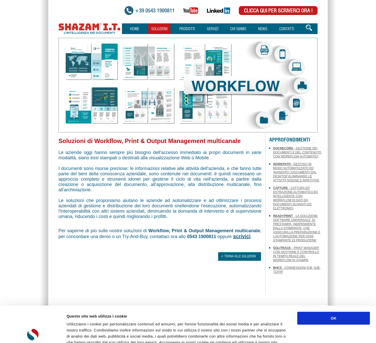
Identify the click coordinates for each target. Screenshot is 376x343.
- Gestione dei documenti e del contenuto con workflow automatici (297, 152)
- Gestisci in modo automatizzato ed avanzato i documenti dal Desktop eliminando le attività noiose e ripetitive (296, 172)
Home (134, 29)
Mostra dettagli (270, 333)
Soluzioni (159, 29)
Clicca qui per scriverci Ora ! (278, 10)
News (262, 29)
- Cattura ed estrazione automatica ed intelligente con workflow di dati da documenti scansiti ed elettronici (295, 198)
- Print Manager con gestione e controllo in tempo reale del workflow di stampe (296, 254)
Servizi (212, 29)
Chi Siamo (238, 29)
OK (334, 282)
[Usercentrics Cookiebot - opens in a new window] (33, 333)
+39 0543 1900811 (155, 10)
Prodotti (187, 29)
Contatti (286, 29)
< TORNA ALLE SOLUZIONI (238, 256)
